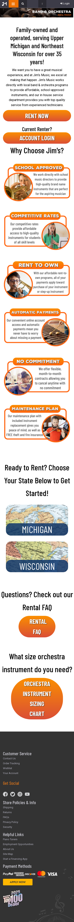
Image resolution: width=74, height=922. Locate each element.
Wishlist (7, 768)
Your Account (10, 773)
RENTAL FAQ (38, 626)
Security (7, 826)
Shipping (8, 807)
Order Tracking (11, 763)
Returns (7, 812)
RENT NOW (37, 115)
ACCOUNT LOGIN (37, 138)
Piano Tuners (10, 839)
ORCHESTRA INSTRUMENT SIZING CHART (37, 698)
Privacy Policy (10, 822)
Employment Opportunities (18, 844)
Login (65, 3)
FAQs (6, 817)
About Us (8, 849)
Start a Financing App (15, 858)
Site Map (8, 854)
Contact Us (9, 758)
